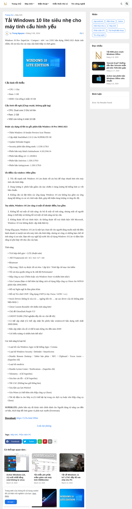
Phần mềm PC (25, 435)
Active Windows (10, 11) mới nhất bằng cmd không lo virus (16, 477)
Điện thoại (110, 21)
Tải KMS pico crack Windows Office (115, 53)
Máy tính (18, 15)
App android (98, 21)
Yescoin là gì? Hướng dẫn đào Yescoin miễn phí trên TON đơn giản (116, 65)
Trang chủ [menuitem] (16, 4)
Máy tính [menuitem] (29, 4)
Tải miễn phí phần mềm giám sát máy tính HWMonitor (43, 477)
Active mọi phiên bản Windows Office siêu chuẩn (116, 78)
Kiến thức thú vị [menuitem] (60, 4)
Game (120, 21)
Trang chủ (9, 15)
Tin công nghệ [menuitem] (78, 4)
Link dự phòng (44, 426)
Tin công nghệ (99, 35)
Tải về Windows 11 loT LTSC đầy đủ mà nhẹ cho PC (71, 477)
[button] (121, 3)
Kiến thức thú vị (100, 26)
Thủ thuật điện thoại (116, 30)
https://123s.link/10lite (27, 418)
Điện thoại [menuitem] (42, 4)
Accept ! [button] (11, 502)
